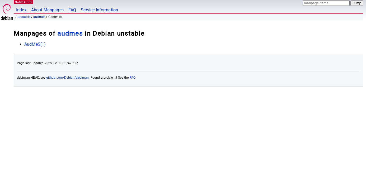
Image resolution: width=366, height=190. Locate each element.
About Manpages (47, 9)
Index (21, 9)
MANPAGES (23, 2)
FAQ (72, 9)
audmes (39, 17)
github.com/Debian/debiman (67, 77)
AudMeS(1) (35, 44)
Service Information (99, 9)
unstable (24, 17)
